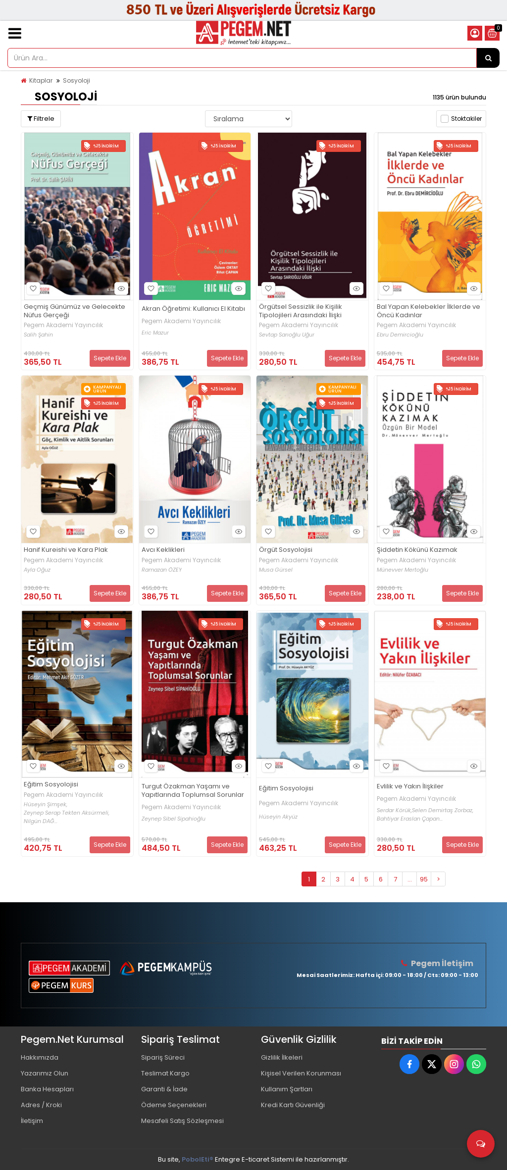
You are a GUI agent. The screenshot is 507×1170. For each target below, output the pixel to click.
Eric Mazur (155, 333)
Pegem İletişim (442, 963)
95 (424, 879)
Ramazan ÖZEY (162, 570)
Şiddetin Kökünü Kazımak (417, 550)
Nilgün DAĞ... (40, 821)
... (409, 879)
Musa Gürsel (276, 570)
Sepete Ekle (110, 358)
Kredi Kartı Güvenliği (293, 1105)
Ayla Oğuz (37, 570)
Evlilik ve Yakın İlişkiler (410, 786)
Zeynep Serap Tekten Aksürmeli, (66, 813)
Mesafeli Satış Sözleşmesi (182, 1120)
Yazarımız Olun (44, 1073)
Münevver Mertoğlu (402, 570)
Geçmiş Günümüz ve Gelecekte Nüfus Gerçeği (74, 311)
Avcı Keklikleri (163, 550)
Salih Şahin (38, 335)
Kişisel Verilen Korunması (301, 1073)
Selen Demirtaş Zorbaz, (442, 810)
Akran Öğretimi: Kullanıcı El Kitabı (193, 309)
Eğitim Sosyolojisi (51, 784)
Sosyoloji (76, 80)
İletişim (32, 1120)
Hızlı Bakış (119, 288)
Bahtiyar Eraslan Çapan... (410, 819)
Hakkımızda (39, 1057)
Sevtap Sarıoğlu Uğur (286, 335)
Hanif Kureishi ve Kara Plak (66, 550)
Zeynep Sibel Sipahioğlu (173, 819)
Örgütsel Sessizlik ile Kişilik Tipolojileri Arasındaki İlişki (300, 311)
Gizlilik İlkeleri (282, 1057)
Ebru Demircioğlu (400, 335)
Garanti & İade (164, 1089)
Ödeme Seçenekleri (173, 1105)
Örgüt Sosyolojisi (285, 550)
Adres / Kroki (41, 1105)
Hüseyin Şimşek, (45, 804)
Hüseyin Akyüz (278, 817)
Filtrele (40, 118)
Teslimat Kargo (165, 1073)
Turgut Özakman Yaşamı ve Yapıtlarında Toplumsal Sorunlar (193, 790)
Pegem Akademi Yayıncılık (63, 325)
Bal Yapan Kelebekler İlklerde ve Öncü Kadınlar (428, 311)
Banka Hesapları (47, 1089)
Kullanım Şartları (286, 1089)
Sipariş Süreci (163, 1057)
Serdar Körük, (394, 810)
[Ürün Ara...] (488, 58)
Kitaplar (40, 80)
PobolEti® (197, 1159)
